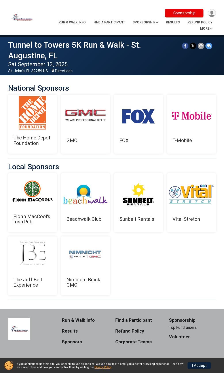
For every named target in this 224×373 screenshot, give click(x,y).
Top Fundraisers (183, 327)
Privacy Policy (103, 367)
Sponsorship (184, 13)
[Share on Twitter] (193, 46)
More (205, 28)
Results (173, 22)
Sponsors (72, 341)
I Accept (199, 365)
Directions (64, 71)
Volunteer (179, 336)
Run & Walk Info (72, 22)
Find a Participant (109, 22)
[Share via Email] (201, 46)
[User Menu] (212, 13)
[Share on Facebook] (185, 46)
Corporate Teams (133, 341)
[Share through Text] (208, 46)
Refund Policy (200, 22)
